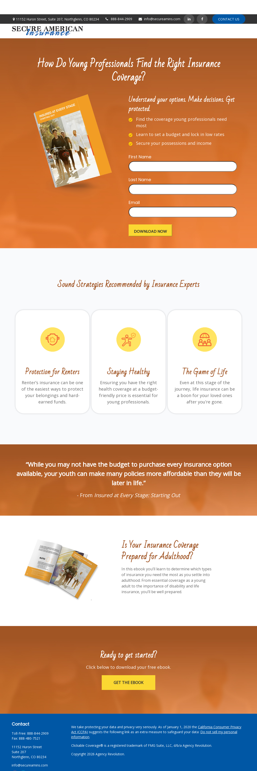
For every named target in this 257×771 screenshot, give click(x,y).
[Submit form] (150, 216)
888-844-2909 (118, 4)
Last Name (140, 165)
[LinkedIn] (189, 5)
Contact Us (228, 5)
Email (134, 188)
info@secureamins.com (159, 4)
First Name (140, 142)
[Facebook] (202, 5)
